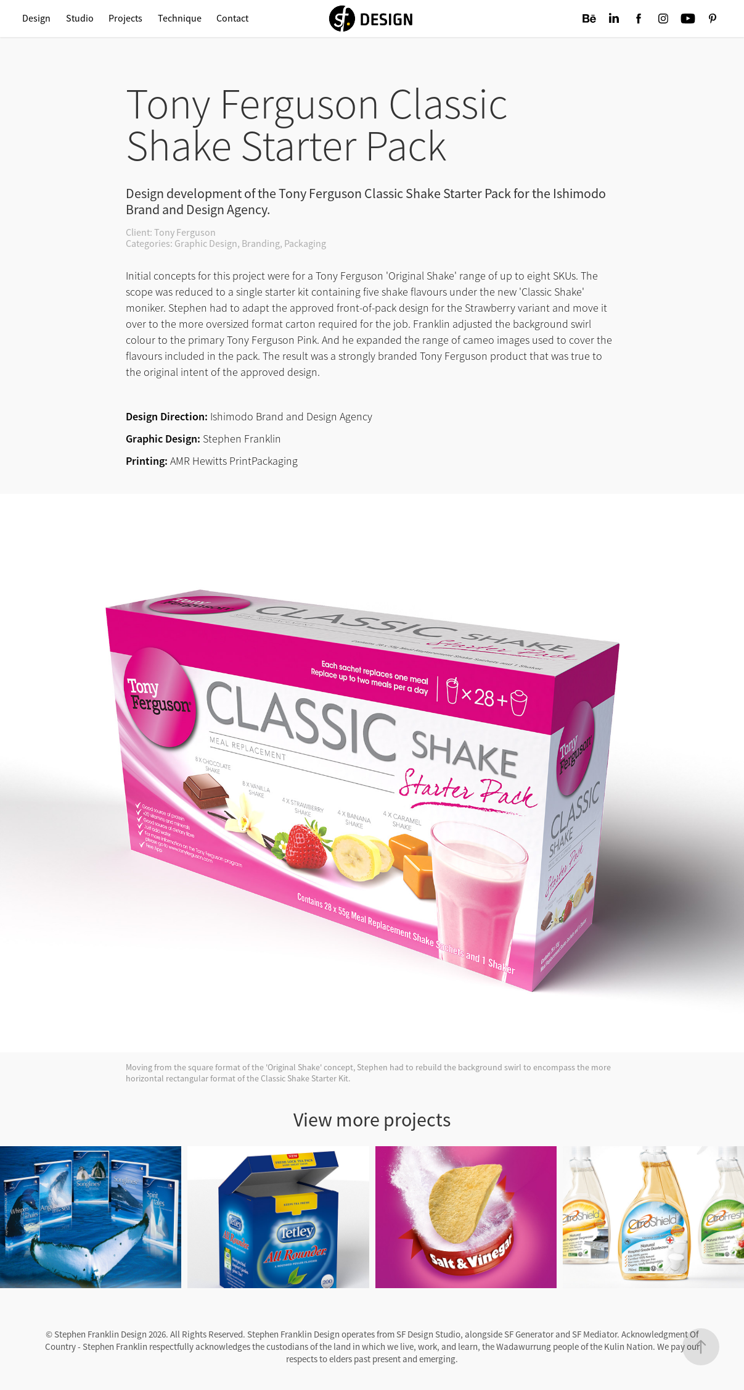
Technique (180, 18)
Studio (80, 18)
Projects (125, 18)
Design (36, 18)
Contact (232, 18)
